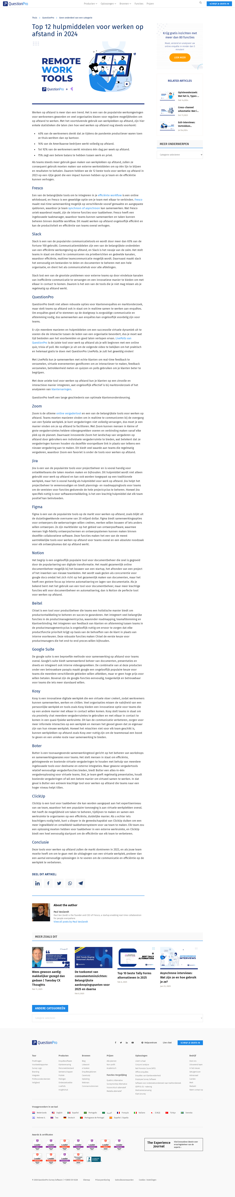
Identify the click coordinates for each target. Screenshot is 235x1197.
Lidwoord (85, 1065)
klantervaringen (61, 389)
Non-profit (111, 1065)
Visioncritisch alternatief (116, 1088)
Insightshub (63, 1090)
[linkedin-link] (127, 1042)
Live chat (167, 1042)
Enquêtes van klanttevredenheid (148, 1076)
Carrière (192, 1079)
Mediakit (192, 1086)
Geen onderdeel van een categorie (75, 17)
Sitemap (86, 1180)
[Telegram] (80, 883)
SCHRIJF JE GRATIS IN (190, 8)
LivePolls (62, 1086)
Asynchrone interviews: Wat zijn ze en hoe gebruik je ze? (178, 977)
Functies (139, 8)
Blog (83, 1061)
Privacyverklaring (102, 1180)
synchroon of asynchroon (84, 208)
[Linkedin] (37, 883)
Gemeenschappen (66, 1072)
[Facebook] (48, 883)
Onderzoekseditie (65, 1083)
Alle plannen (111, 1061)
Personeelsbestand (66, 1068)
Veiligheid (36, 1083)
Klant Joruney (140, 1094)
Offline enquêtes (141, 1072)
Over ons (192, 1061)
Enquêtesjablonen (89, 1072)
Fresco (138, 199)
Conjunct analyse (142, 1065)
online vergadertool (68, 413)
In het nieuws (194, 1068)
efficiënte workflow (110, 195)
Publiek (61, 1075)
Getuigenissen (195, 1072)
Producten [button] (90, 8)
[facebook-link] (115, 1042)
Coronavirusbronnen (90, 1086)
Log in (199, 2)
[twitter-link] (121, 1042)
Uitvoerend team (195, 1065)
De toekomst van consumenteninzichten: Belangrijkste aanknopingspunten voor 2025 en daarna (92, 980)
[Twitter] (59, 883)
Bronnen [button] (125, 8)
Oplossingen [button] (108, 8)
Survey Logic (37, 1068)
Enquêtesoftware (65, 1061)
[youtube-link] (133, 1042)
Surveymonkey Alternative (117, 1084)
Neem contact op (196, 1090)
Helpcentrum (149, 1042)
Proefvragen (37, 1061)
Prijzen (150, 8)
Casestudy (86, 1075)
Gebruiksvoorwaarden (124, 1180)
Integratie (35, 1075)
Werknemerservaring (143, 1090)
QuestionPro (48, 17)
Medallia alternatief (114, 1091)
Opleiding (85, 1079)
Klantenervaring (65, 1065)
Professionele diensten (41, 1079)
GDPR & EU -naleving (143, 1087)
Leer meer (180, 57)
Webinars (85, 1083)
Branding (35, 1072)
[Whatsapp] (69, 883)
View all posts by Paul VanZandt (71, 921)
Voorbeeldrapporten (40, 1065)
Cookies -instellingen (147, 1180)
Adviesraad (193, 1075)
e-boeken (85, 1068)
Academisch (111, 1068)
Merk (191, 1083)
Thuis (34, 17)
